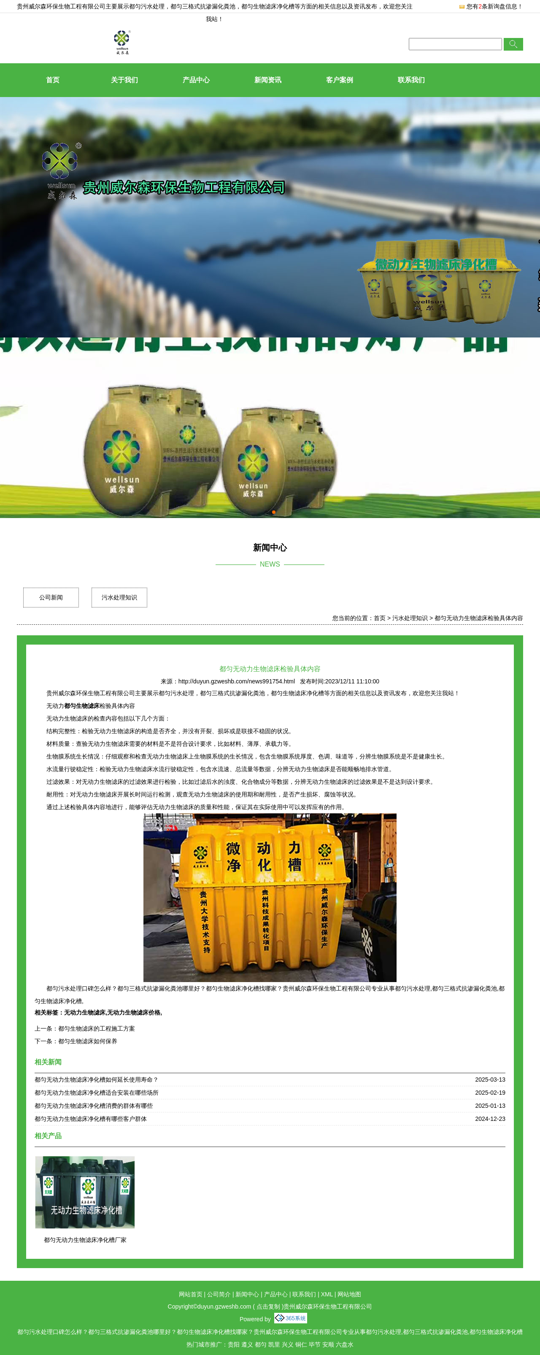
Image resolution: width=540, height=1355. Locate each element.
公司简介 (219, 1294)
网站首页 (190, 1294)
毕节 (315, 1344)
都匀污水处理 (147, 6)
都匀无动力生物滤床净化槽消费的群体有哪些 (94, 1105)
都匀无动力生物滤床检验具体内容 (479, 618)
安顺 (328, 1344)
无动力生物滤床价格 (133, 1012)
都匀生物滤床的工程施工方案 (96, 1028)
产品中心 (196, 80)
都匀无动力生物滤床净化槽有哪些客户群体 (91, 1118)
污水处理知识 (119, 597)
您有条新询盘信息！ (491, 6)
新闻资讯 (267, 80)
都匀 (261, 1344)
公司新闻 (51, 597)
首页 (52, 80)
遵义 (247, 1344)
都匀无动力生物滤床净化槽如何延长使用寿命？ (97, 1079)
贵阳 (234, 1344)
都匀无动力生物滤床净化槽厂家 (85, 1239)
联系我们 (411, 80)
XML (327, 1294)
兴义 (288, 1344)
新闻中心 (247, 1294)
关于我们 (124, 80)
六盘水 (345, 1344)
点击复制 (268, 1306)
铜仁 (301, 1344)
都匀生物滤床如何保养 (87, 1041)
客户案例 (339, 80)
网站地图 (349, 1294)
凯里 (274, 1344)
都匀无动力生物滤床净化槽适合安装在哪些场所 (97, 1092)
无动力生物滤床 (84, 1012)
